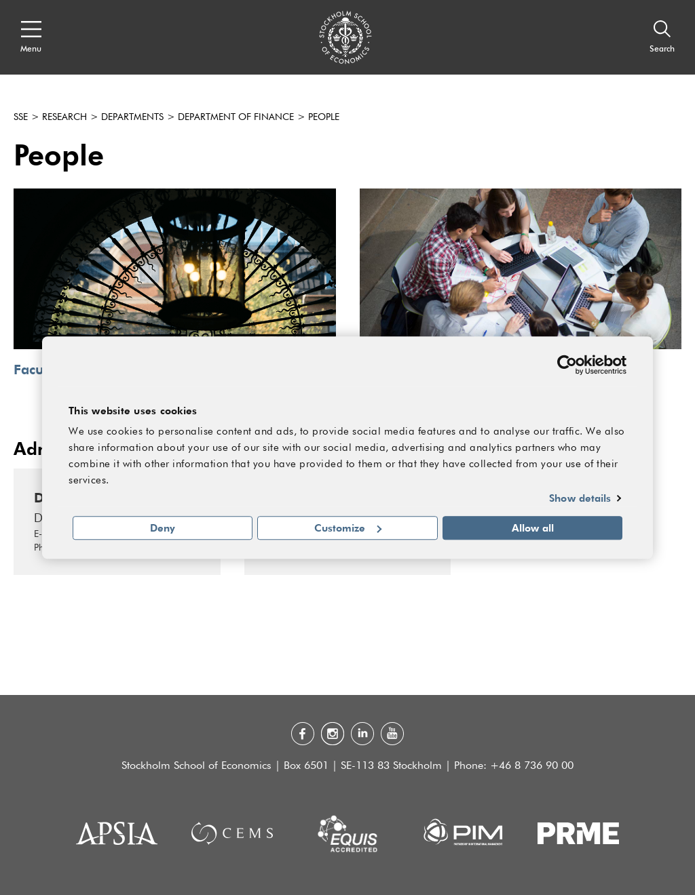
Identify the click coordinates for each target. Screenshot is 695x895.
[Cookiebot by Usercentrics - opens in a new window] (567, 365)
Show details (580, 498)
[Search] (662, 37)
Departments (132, 117)
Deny (162, 527)
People (323, 117)
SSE (21, 117)
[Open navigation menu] (31, 37)
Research (64, 117)
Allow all (533, 527)
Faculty (36, 369)
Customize (347, 527)
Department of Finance (236, 117)
